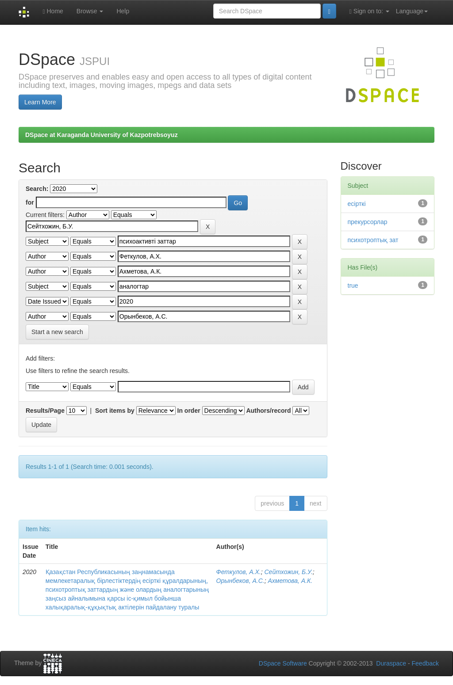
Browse (90, 11)
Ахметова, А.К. (290, 580)
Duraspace (391, 663)
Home (52, 11)
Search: (37, 188)
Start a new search (57, 331)
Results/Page (45, 410)
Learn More (40, 102)
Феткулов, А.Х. (238, 571)
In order (188, 410)
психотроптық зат (373, 240)
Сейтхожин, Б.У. (289, 571)
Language (412, 11)
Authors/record (268, 410)
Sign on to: (369, 11)
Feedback (425, 663)
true (353, 285)
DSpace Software (283, 663)
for (30, 202)
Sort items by (114, 410)
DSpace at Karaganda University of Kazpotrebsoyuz (101, 134)
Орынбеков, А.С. (240, 580)
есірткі (357, 203)
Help (122, 11)
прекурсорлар (368, 221)
